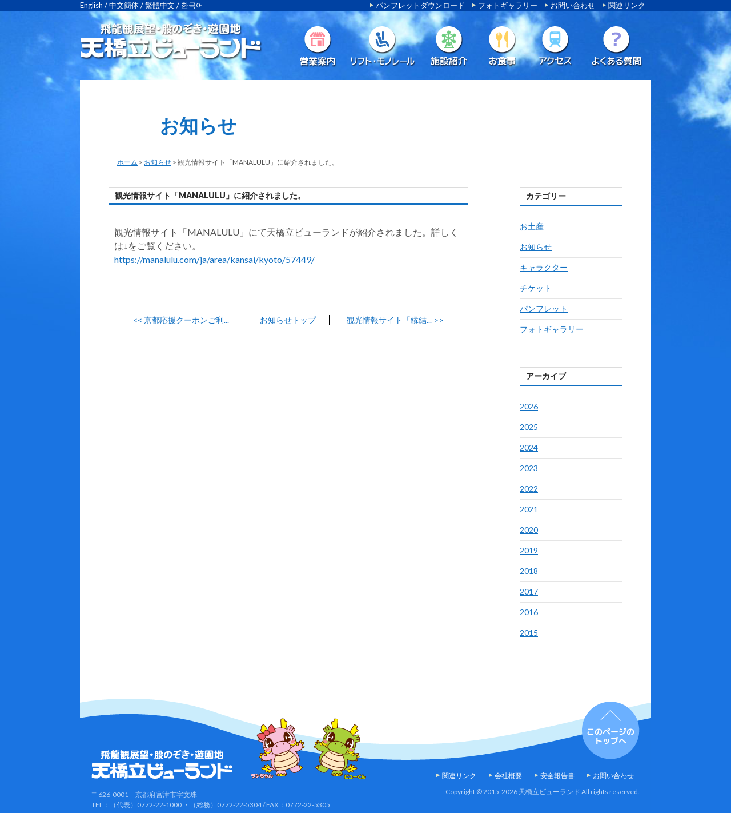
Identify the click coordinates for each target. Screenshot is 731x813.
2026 (529, 406)
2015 (529, 632)
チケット (536, 288)
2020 (529, 530)
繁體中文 (160, 5)
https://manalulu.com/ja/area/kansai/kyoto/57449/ (214, 259)
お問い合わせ (573, 5)
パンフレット (544, 308)
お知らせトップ (288, 320)
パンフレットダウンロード (420, 5)
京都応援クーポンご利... (181, 320)
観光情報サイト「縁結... (395, 320)
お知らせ (157, 162)
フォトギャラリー (507, 5)
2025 (529, 427)
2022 (529, 488)
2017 (529, 591)
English (91, 5)
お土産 (532, 226)
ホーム (127, 162)
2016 (529, 612)
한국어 (192, 5)
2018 (529, 571)
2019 (529, 550)
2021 (529, 509)
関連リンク (626, 5)
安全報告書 (557, 775)
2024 (529, 447)
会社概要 (508, 775)
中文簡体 (124, 5)
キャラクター (544, 267)
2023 (529, 468)
